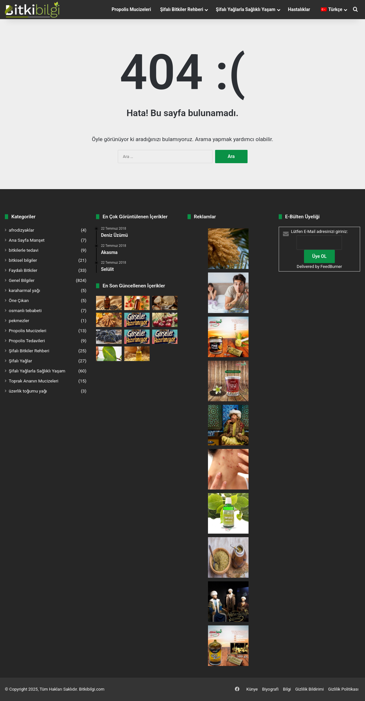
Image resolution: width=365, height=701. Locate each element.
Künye (252, 689)
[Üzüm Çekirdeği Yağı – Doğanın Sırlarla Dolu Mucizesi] (108, 337)
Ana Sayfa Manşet (26, 240)
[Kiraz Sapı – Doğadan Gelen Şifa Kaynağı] (164, 320)
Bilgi (287, 689)
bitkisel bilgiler (23, 260)
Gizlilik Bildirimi (309, 689)
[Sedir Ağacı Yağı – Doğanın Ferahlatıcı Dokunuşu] (137, 353)
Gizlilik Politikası (343, 689)
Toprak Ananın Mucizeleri (33, 380)
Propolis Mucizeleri (131, 9)
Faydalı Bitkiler (23, 270)
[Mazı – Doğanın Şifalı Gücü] (137, 337)
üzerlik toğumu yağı (28, 390)
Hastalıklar (299, 9)
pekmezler (19, 320)
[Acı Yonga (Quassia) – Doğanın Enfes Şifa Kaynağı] (164, 303)
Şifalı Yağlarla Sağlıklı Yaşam (245, 9)
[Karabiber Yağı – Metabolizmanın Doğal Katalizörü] (108, 303)
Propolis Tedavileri (27, 340)
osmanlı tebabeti (25, 310)
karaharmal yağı (24, 290)
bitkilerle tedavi (23, 250)
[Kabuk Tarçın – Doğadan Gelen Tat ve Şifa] (108, 320)
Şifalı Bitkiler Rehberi (181, 9)
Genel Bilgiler (21, 280)
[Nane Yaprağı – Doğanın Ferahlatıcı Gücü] (164, 337)
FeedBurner (331, 266)
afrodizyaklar (21, 230)
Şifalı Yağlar (20, 360)
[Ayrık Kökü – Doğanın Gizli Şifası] (137, 320)
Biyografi (270, 689)
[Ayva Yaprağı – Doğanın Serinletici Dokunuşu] (108, 353)
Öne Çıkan (19, 300)
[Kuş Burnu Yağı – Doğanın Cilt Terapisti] (137, 303)
